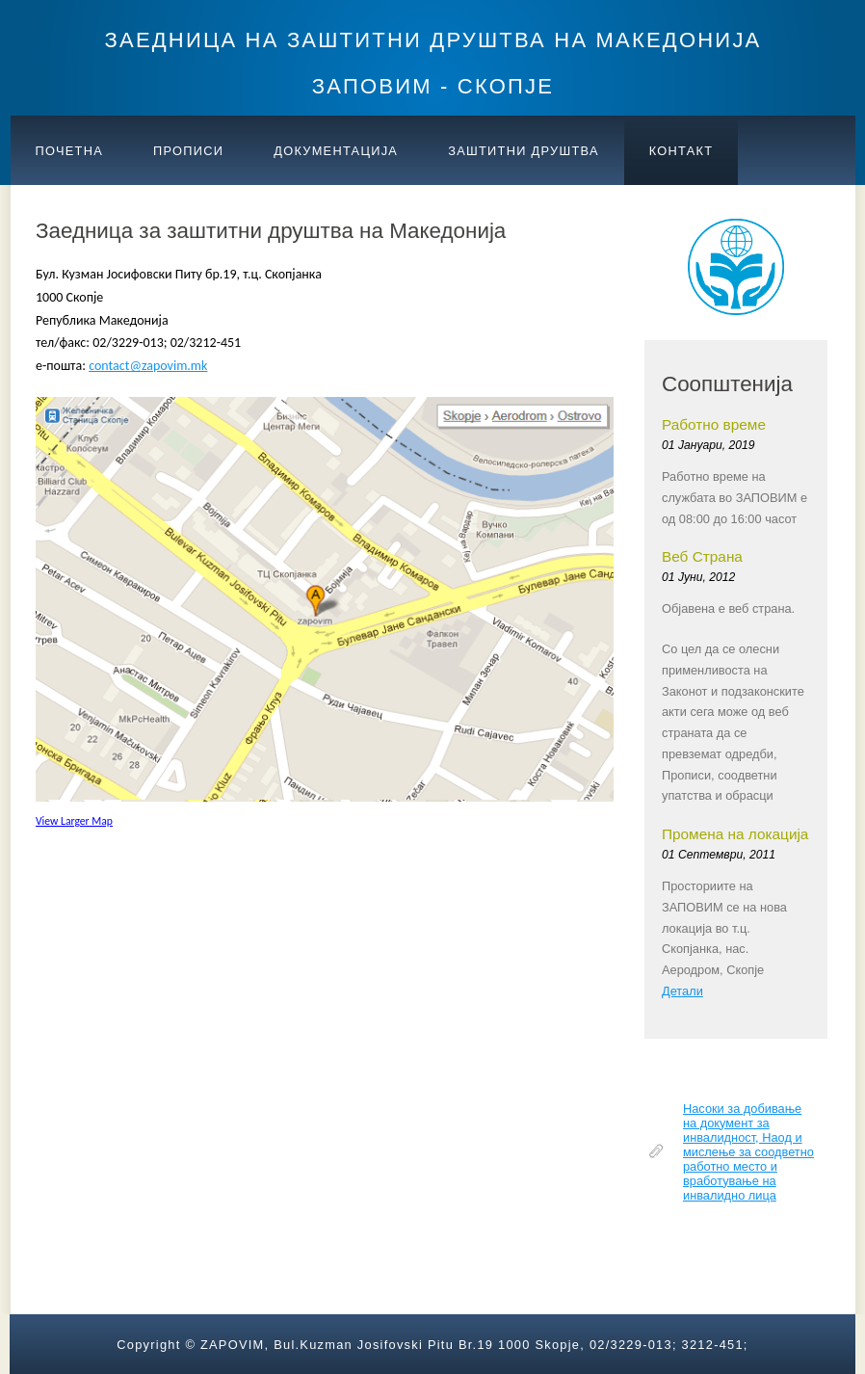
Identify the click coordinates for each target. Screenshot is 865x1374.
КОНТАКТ (681, 151)
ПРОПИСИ (188, 151)
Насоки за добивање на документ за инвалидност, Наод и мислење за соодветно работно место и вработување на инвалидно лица (748, 1151)
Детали (682, 991)
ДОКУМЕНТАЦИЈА (336, 151)
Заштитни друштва (523, 151)
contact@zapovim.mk (148, 365)
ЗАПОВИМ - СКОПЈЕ (433, 86)
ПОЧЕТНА (70, 151)
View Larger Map (74, 821)
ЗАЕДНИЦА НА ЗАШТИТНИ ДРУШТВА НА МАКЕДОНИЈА (433, 40)
